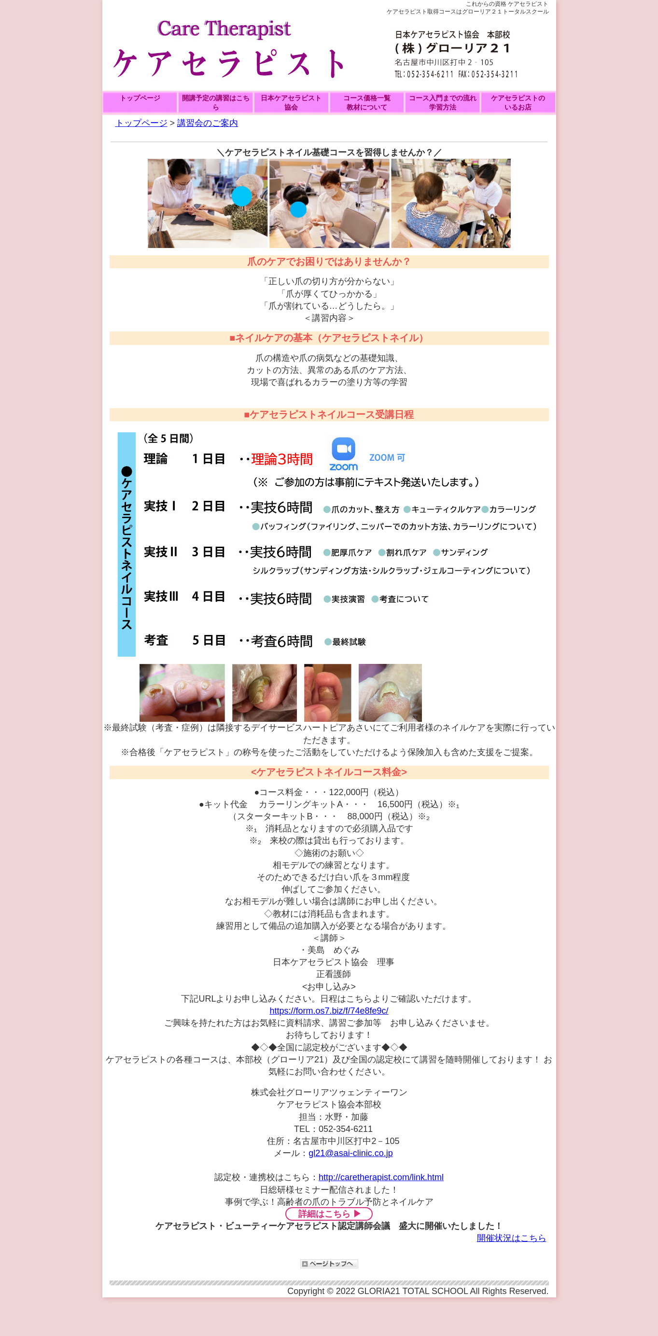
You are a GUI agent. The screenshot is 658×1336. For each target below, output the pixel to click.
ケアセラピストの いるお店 (518, 103)
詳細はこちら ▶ (330, 1214)
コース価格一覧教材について (367, 103)
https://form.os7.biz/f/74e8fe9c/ (328, 1011)
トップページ (140, 98)
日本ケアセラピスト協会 (291, 103)
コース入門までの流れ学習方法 (442, 103)
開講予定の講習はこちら (216, 103)
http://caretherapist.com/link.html (381, 1177)
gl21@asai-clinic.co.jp (350, 1153)
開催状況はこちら (511, 1238)
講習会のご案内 (207, 123)
